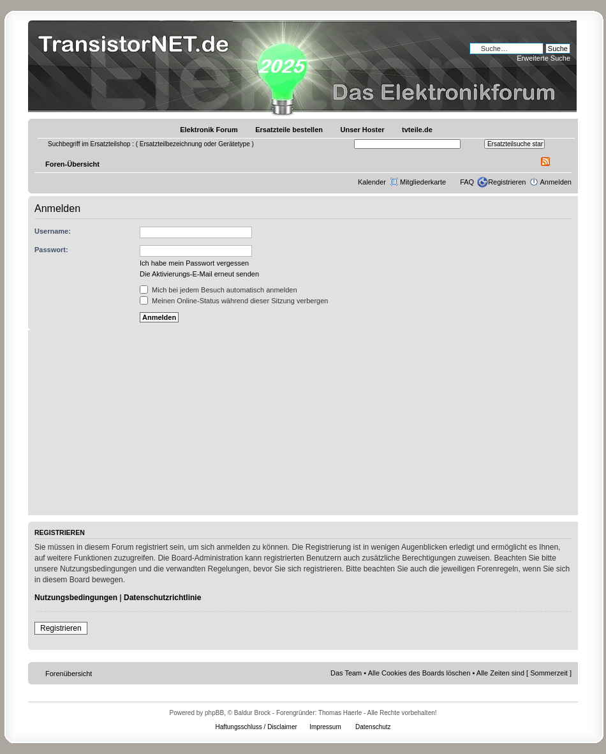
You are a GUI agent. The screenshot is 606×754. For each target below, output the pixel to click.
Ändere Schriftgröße (562, 161)
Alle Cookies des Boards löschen (419, 673)
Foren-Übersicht (72, 164)
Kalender (372, 182)
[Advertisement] (303, 425)
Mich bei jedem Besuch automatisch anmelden (218, 290)
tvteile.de (417, 129)
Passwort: (51, 249)
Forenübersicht (68, 673)
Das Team (346, 673)
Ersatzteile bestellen (289, 129)
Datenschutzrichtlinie (162, 597)
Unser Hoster (363, 129)
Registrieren (507, 182)
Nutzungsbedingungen (75, 597)
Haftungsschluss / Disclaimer (256, 726)
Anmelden (556, 182)
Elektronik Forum (208, 129)
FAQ (467, 182)
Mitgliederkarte (423, 182)
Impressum (325, 726)
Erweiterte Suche (543, 58)
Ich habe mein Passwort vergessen (194, 263)
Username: (52, 231)
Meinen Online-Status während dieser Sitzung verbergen (234, 301)
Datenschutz (373, 726)
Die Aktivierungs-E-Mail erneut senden (199, 274)
